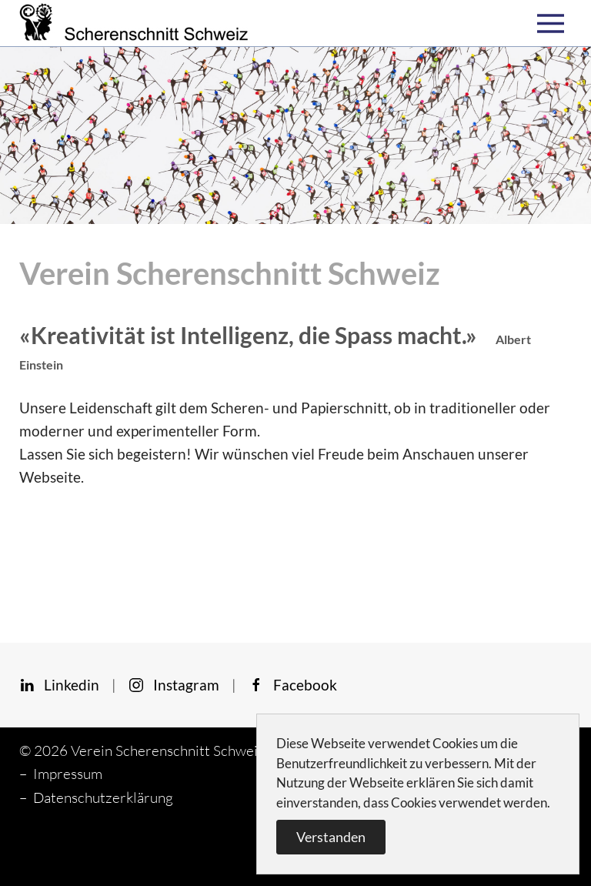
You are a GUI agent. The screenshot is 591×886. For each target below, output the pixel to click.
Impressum (67, 773)
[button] (554, 23)
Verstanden (331, 836)
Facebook (293, 685)
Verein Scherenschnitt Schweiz (168, 750)
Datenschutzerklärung (103, 797)
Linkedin (59, 685)
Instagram (174, 685)
